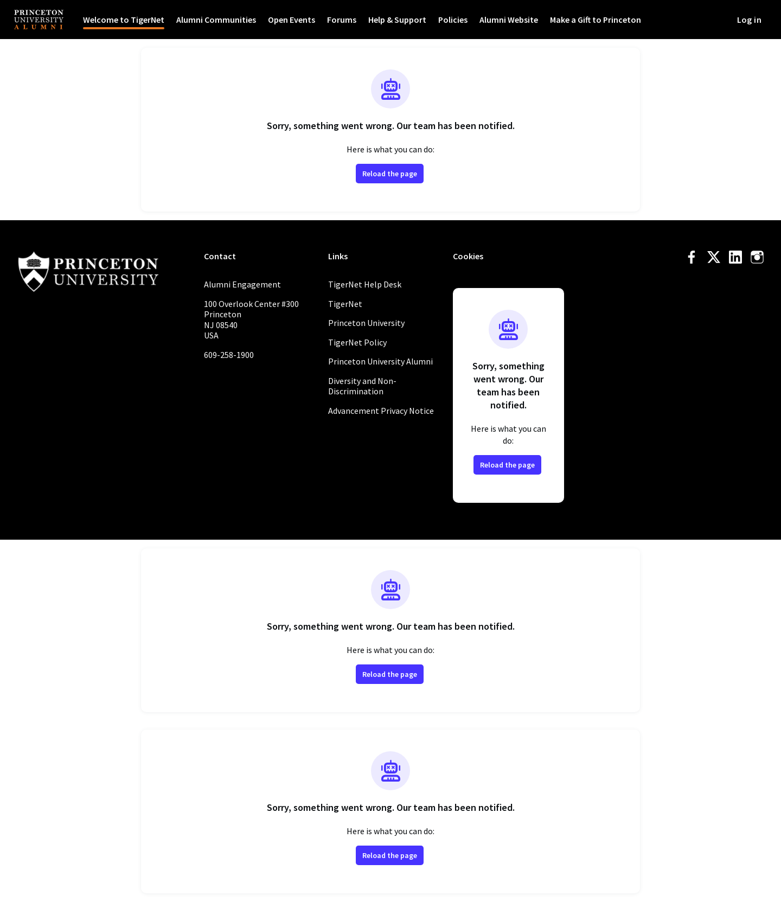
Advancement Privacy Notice (381, 410)
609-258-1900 (229, 354)
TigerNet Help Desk (364, 284)
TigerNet (345, 303)
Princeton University (366, 322)
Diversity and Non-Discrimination (362, 386)
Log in (749, 19)
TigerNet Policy (357, 342)
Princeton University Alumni (380, 361)
